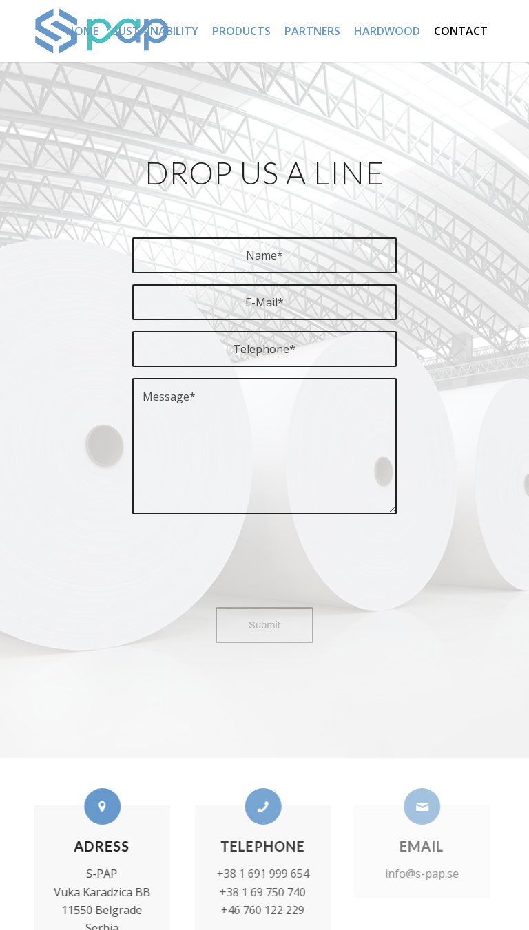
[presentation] (264, 570)
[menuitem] (82, 31)
